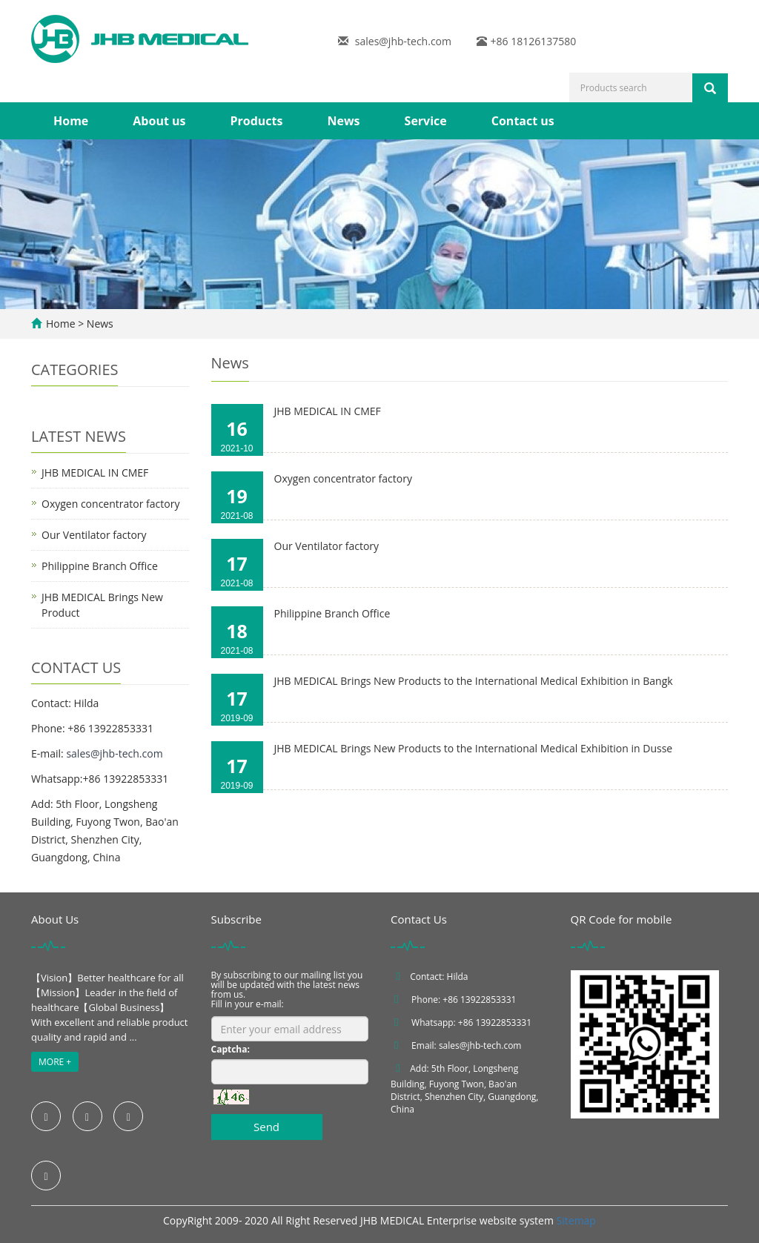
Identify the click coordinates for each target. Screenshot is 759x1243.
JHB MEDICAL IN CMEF (327, 411)
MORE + (55, 1061)
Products (256, 121)
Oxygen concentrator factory (343, 478)
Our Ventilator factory (327, 546)
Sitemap (576, 1220)
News (343, 121)
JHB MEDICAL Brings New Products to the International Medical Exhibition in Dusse (473, 748)
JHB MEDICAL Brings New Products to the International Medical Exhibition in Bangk (473, 681)
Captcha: (230, 1049)
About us (159, 121)
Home (70, 121)
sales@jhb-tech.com (403, 41)
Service (426, 121)
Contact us (522, 121)
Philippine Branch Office (332, 613)
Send (266, 1126)
